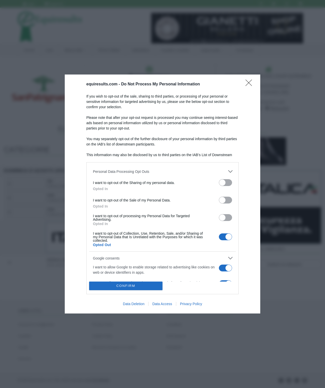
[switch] (225, 182)
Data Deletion (133, 304)
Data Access (162, 304)
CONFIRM (125, 286)
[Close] (250, 84)
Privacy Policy (191, 304)
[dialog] (162, 194)
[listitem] (162, 171)
